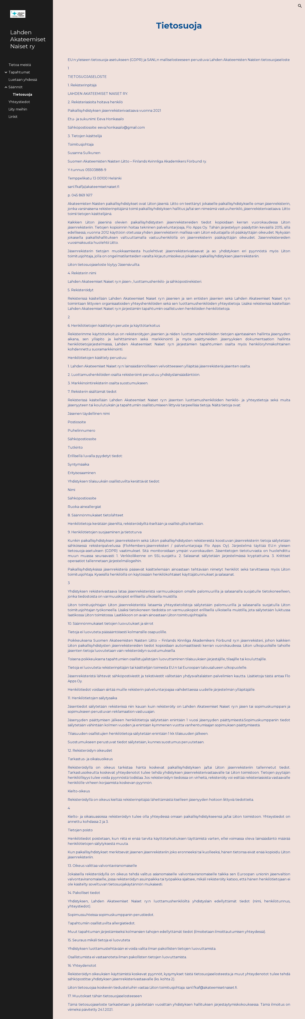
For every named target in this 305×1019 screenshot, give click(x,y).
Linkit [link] (13, 117)
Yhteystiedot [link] (19, 102)
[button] (300, 6)
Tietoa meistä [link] (19, 65)
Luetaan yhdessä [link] (22, 80)
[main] (179, 25)
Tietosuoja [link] (22, 94)
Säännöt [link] (15, 87)
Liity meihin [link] (17, 109)
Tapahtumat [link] (19, 72)
